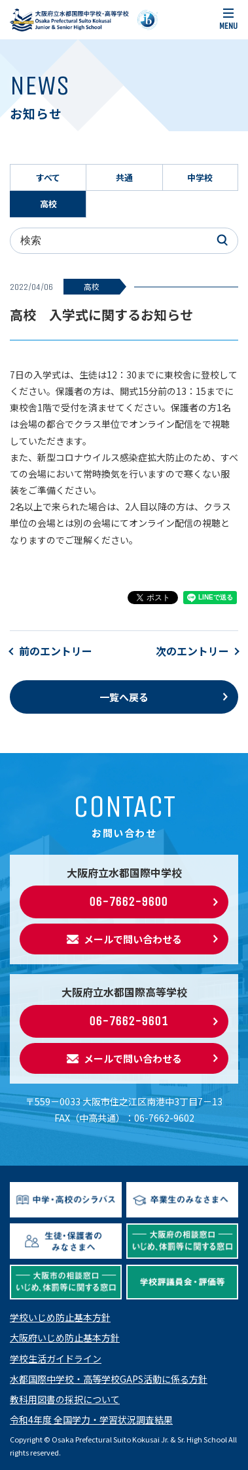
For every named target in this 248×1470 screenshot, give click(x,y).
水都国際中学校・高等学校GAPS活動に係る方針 (108, 1378)
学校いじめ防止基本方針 (60, 1317)
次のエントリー (192, 651)
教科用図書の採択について (65, 1399)
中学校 (200, 177)
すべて (48, 177)
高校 (48, 203)
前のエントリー (55, 651)
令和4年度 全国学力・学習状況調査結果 (91, 1419)
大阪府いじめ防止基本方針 (65, 1337)
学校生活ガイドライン (55, 1358)
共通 (124, 177)
